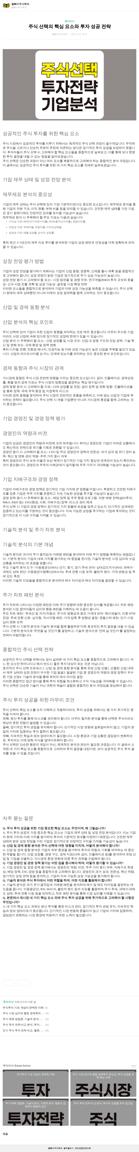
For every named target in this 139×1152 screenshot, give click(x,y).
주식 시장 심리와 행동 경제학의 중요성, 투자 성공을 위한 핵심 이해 (23, 1013)
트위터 (78, 1044)
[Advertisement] (69, 781)
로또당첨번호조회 (83, 1148)
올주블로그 (68, 1148)
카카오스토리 (69, 1044)
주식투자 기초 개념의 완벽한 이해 (23, 1007)
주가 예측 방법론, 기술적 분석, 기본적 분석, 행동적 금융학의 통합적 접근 (23, 1019)
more (133, 1065)
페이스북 (61, 1044)
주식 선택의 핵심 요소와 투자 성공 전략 (69, 26)
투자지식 (69, 21)
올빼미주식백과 (20, 4)
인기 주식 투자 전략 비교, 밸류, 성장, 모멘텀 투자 (23, 1030)
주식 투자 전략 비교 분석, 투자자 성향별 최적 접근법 (23, 1024)
